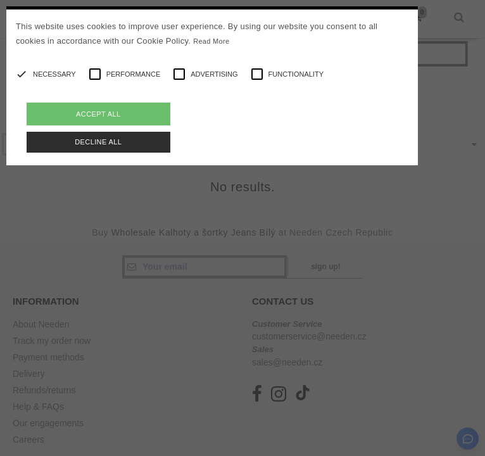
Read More (211, 41)
